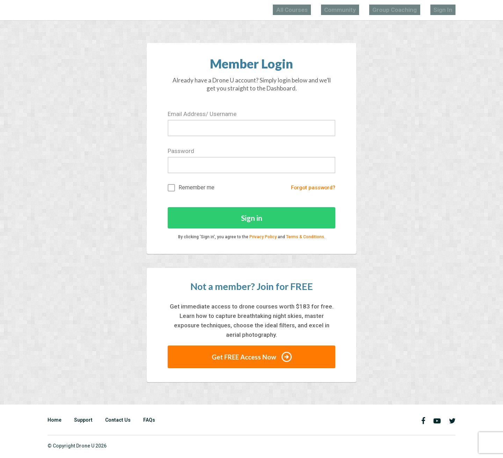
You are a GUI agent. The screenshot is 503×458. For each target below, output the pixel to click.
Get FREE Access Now (251, 358)
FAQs (149, 421)
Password (181, 150)
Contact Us (118, 421)
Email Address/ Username (202, 113)
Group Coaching (410, 9)
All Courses (329, 9)
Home (54, 421)
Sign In (447, 9)
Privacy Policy (263, 237)
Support (83, 421)
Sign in (252, 218)
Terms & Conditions (305, 237)
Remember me (191, 187)
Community (366, 9)
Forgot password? (310, 187)
